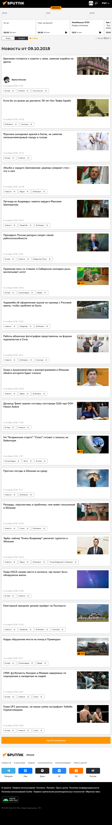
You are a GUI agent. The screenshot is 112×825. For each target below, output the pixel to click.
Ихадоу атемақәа (80, 25)
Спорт (22, 528)
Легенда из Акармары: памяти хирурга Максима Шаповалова (32, 203)
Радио (22, 191)
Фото (26, 461)
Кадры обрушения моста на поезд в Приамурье (32, 639)
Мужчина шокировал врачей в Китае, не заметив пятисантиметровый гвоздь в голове (32, 136)
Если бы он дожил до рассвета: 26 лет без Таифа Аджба (37, 100)
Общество (24, 225)
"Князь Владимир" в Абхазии (61, 562)
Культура (24, 124)
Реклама (51, 787)
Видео (39, 293)
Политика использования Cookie (16, 791)
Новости (21, 158)
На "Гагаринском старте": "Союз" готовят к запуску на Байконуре (35, 439)
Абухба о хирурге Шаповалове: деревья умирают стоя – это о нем (37, 169)
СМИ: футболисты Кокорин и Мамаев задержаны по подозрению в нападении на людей (34, 674)
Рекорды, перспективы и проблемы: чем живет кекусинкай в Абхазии (39, 506)
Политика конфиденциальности (84, 787)
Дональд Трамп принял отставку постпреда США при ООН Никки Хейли (38, 405)
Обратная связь (93, 791)
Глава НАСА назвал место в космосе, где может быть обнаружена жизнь (35, 573)
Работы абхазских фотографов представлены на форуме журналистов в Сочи (37, 338)
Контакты (40, 787)
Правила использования (23, 787)
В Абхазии (9, 124)
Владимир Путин (40, 259)
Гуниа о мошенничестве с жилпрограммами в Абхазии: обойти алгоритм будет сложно (36, 371)
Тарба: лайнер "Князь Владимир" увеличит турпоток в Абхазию (35, 540)
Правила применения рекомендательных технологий (59, 791)
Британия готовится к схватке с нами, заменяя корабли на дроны (38, 60)
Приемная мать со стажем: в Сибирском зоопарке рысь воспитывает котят (36, 270)
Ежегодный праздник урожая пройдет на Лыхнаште (34, 605)
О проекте (6, 787)
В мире (7, 91)
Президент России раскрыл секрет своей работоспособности (28, 237)
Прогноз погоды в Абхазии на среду (25, 471)
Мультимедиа (23, 293)
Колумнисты (38, 91)
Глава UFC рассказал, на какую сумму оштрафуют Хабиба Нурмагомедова (37, 708)
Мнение (21, 91)
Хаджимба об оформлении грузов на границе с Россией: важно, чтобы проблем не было (37, 304)
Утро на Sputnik (45, 23)
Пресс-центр (80, 762)
